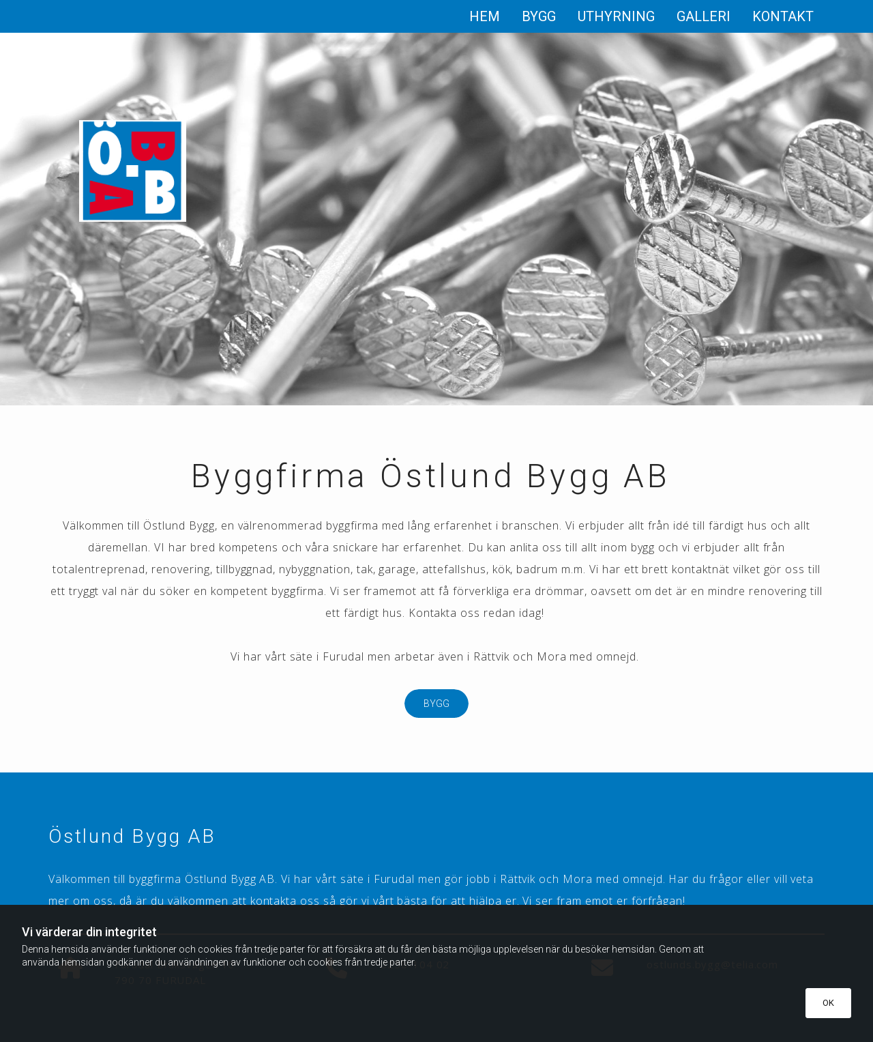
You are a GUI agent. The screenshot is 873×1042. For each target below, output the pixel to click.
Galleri (703, 16)
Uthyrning (616, 16)
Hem (484, 16)
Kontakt (783, 16)
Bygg (539, 16)
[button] (436, 703)
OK (828, 1003)
